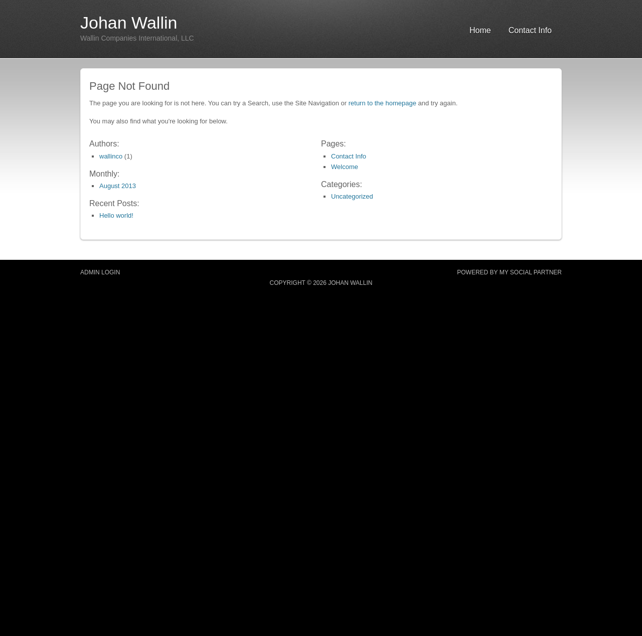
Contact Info (530, 30)
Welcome (344, 167)
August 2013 (117, 186)
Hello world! (116, 215)
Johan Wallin (128, 22)
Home (480, 30)
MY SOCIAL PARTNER (531, 272)
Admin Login (100, 272)
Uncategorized (352, 196)
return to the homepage (382, 103)
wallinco (110, 156)
